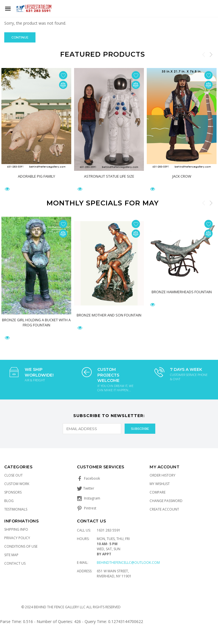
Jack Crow (181, 176)
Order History (162, 475)
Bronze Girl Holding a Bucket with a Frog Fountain (36, 322)
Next (211, 54)
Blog (9, 500)
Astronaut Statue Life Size (109, 176)
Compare (157, 492)
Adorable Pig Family (36, 176)
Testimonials (15, 509)
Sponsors (13, 492)
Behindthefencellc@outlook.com (128, 562)
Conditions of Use (20, 546)
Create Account (164, 509)
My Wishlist (160, 483)
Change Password (166, 500)
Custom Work (16, 483)
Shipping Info (16, 529)
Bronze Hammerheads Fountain (182, 291)
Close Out (13, 475)
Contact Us (15, 563)
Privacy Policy (17, 537)
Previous (204, 54)
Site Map (11, 554)
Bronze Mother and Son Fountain (109, 315)
